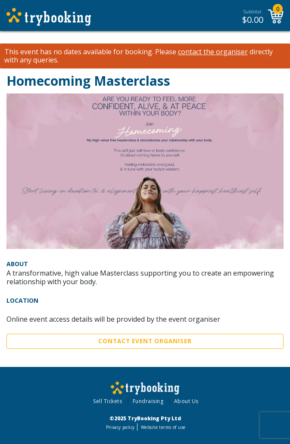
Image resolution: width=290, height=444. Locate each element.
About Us (186, 401)
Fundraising (148, 401)
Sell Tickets (107, 401)
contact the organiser (213, 52)
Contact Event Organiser (145, 341)
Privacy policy (120, 427)
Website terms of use (163, 427)
